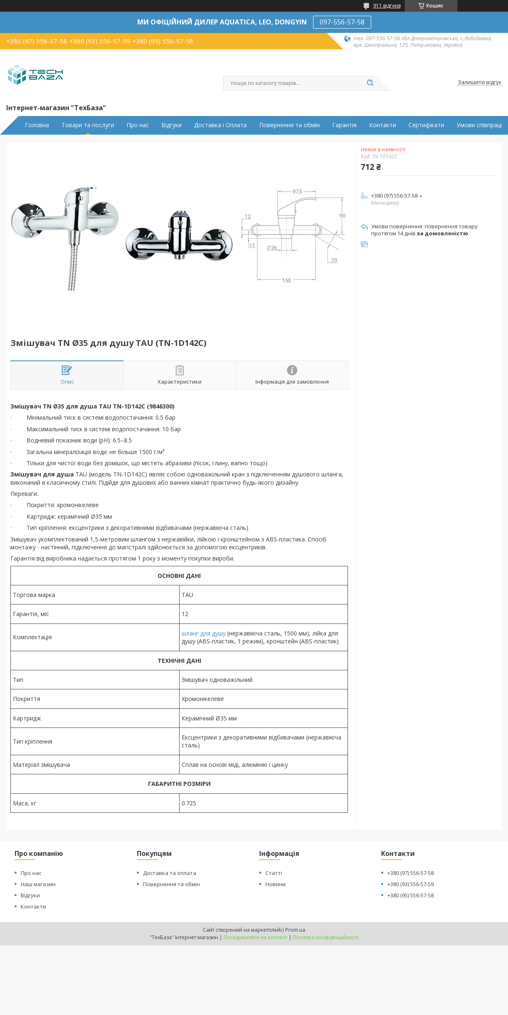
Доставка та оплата (169, 873)
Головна (37, 125)
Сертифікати (426, 125)
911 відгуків (387, 5)
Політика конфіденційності (326, 937)
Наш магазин (38, 884)
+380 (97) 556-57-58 (410, 873)
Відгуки (171, 125)
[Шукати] (370, 83)
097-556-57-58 (342, 22)
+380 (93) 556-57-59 (410, 884)
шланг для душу (204, 633)
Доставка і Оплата (220, 125)
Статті (273, 873)
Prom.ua (295, 929)
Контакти (382, 125)
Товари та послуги (87, 125)
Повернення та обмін (289, 125)
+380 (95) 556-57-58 (410, 895)
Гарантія (344, 125)
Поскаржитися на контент (255, 937)
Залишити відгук (480, 82)
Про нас (137, 125)
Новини (275, 884)
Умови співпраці (479, 125)
